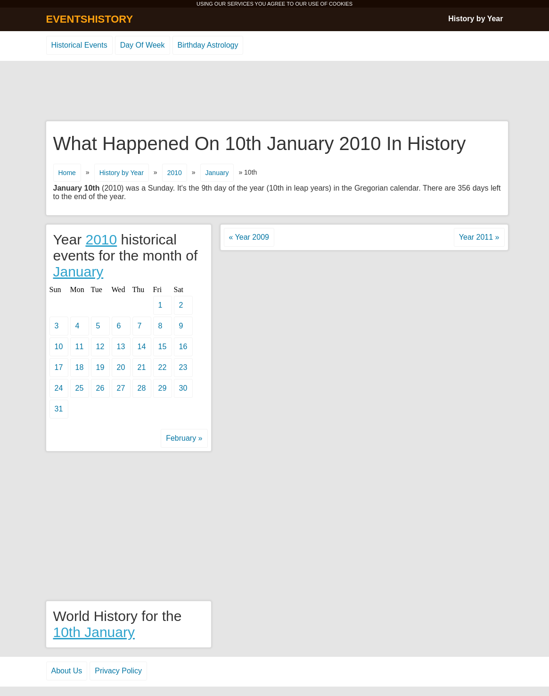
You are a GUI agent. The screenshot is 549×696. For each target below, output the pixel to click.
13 (121, 347)
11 (79, 347)
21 (142, 367)
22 (162, 367)
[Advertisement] (274, 91)
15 (162, 347)
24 (59, 388)
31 (59, 409)
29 (162, 388)
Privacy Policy (118, 671)
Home (67, 172)
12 (100, 347)
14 (142, 347)
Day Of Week (142, 45)
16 (183, 347)
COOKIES (340, 4)
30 (183, 388)
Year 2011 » (479, 237)
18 (79, 367)
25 (79, 388)
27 (121, 388)
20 (121, 367)
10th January (94, 632)
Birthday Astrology (208, 45)
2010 (174, 172)
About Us (66, 671)
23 (183, 367)
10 (59, 347)
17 (59, 367)
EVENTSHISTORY (89, 19)
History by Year (475, 19)
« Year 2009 (249, 237)
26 (100, 388)
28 (142, 388)
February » (184, 438)
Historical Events (79, 45)
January (217, 172)
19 (100, 367)
